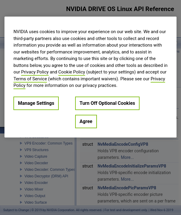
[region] (90, 76)
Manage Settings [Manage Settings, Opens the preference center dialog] (36, 103)
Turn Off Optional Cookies (107, 103)
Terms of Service (30, 79)
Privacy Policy (35, 72)
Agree (86, 121)
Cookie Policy (71, 72)
